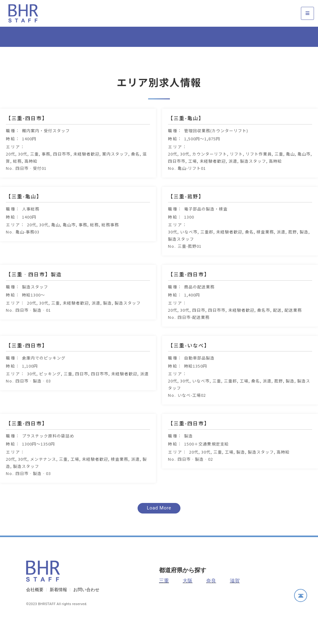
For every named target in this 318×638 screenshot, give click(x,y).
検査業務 (265, 247)
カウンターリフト (209, 169)
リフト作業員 (259, 169)
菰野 (292, 247)
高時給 (31, 176)
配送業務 (293, 325)
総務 (17, 176)
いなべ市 (189, 247)
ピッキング (50, 389)
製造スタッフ (253, 176)
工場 (192, 176)
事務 (46, 169)
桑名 (135, 169)
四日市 (198, 325)
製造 (304, 247)
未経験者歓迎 (86, 169)
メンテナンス (43, 474)
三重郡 (206, 247)
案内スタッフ (115, 169)
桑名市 (263, 325)
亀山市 (304, 169)
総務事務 (110, 240)
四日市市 (61, 169)
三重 (34, 169)
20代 (10, 169)
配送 (277, 325)
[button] (159, 523)
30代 (22, 169)
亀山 (290, 169)
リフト (236, 169)
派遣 (233, 176)
